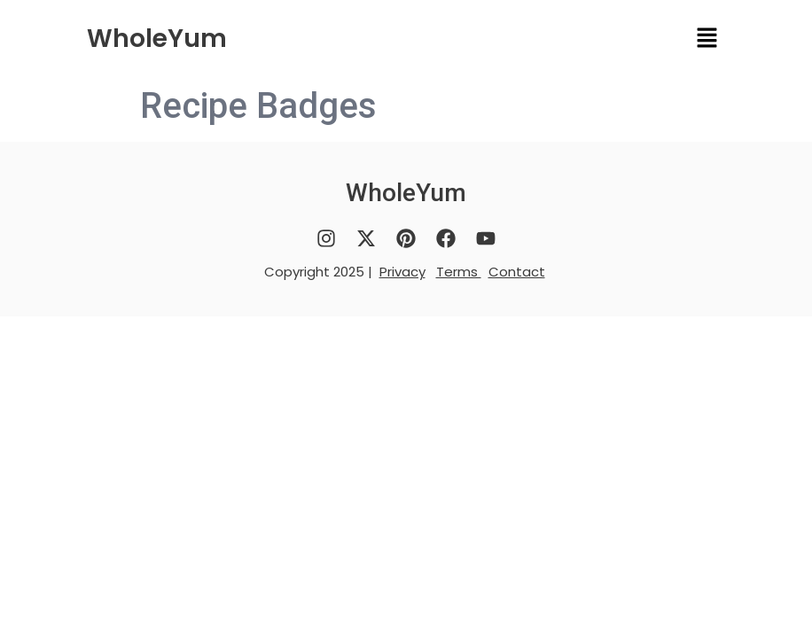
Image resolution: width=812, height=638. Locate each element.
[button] (707, 38)
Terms (458, 271)
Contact (516, 271)
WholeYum (157, 38)
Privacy (402, 271)
